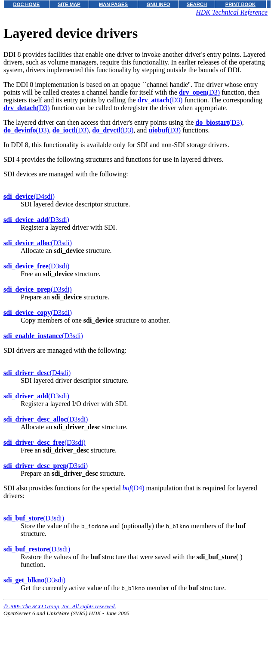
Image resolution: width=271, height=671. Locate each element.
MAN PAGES (113, 4)
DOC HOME (26, 4)
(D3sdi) (36, 219)
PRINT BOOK (240, 4)
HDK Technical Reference (232, 12)
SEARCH (197, 4)
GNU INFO (158, 4)
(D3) (199, 92)
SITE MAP (69, 4)
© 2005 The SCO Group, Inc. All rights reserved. (59, 606)
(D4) (134, 488)
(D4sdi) (29, 196)
